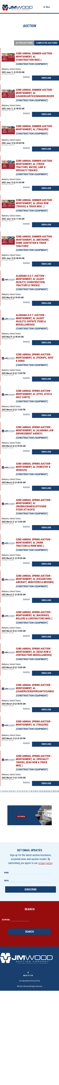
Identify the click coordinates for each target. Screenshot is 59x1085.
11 (15, 791)
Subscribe (30, 889)
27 (51, 791)
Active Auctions (24, 43)
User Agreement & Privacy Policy (29, 981)
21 (38, 791)
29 (56, 791)
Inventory (26, 77)
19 (33, 791)
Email (6, 881)
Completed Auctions (46, 43)
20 (36, 791)
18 (31, 791)
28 (54, 791)
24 (45, 791)
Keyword (6, 920)
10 (13, 791)
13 (20, 791)
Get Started (21, 816)
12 (18, 791)
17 (29, 791)
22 (40, 791)
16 (27, 791)
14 (22, 791)
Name (6, 873)
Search (29, 931)
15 (24, 791)
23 (42, 791)
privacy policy (45, 863)
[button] (46, 7)
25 (47, 791)
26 (49, 791)
